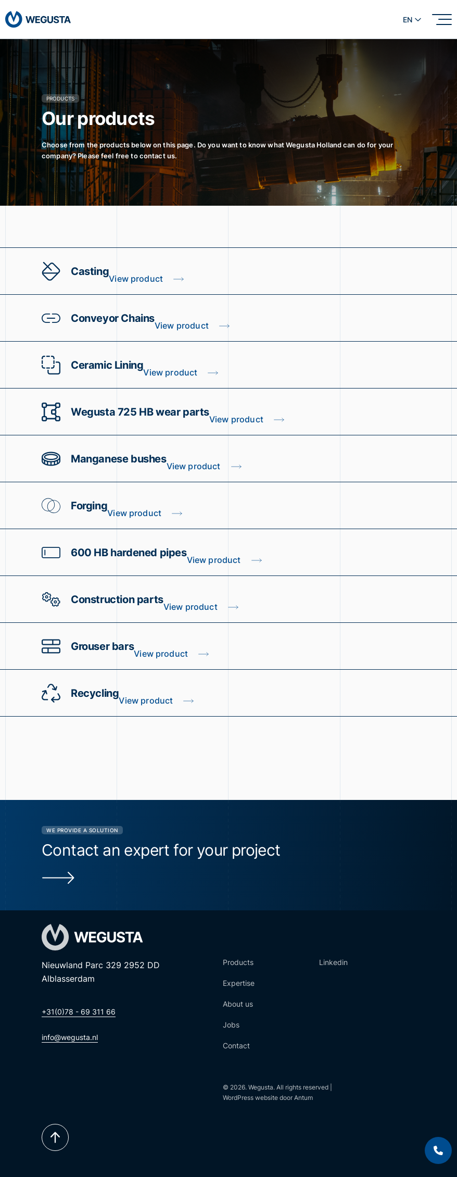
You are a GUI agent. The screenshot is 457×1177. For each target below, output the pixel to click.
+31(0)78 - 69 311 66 (79, 1011)
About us (238, 1003)
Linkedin (333, 962)
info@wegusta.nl (70, 1037)
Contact (236, 1045)
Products (238, 962)
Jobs (231, 1024)
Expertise (239, 983)
